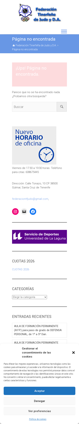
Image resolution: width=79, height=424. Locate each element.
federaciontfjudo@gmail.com (30, 199)
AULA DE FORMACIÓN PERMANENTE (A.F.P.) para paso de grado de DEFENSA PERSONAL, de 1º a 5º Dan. (38, 330)
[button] (73, 352)
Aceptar (39, 391)
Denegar (39, 401)
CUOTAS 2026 (20, 269)
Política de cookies (37, 419)
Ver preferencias (39, 411)
